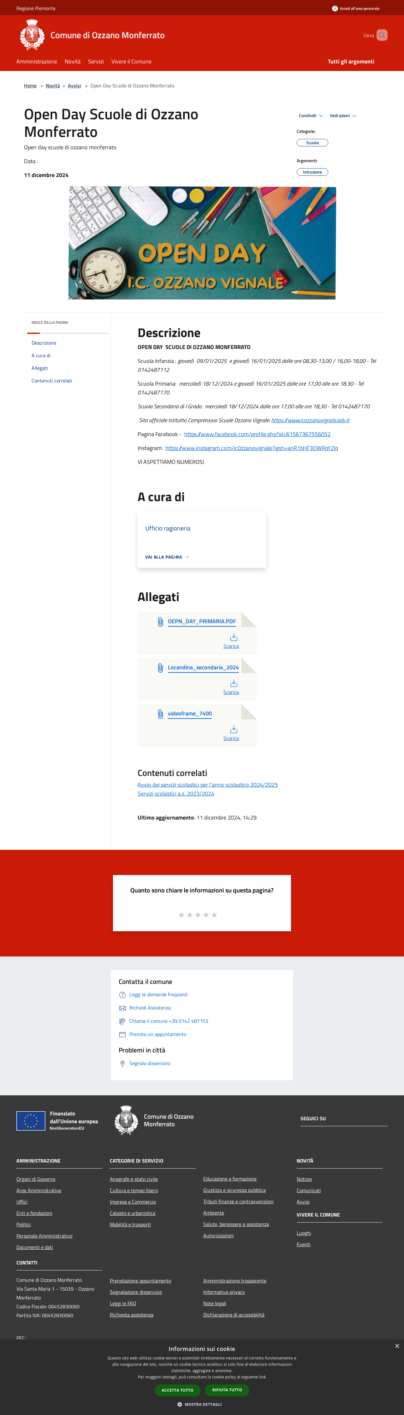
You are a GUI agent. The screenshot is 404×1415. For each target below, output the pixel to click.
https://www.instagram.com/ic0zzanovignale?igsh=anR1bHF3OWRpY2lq (251, 448)
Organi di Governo (35, 1179)
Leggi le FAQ (123, 1303)
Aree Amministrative (38, 1190)
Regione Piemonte (36, 8)
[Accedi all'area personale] (356, 8)
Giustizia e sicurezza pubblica (234, 1190)
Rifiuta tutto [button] (227, 1390)
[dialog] (202, 1377)
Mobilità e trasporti (130, 1224)
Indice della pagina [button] (50, 322)
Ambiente (213, 1213)
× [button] (397, 1346)
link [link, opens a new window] (262, 1377)
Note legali (214, 1303)
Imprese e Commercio (133, 1201)
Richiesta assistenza (131, 1314)
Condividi (312, 116)
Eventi (304, 1244)
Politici (23, 1224)
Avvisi (74, 85)
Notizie (304, 1179)
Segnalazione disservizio (136, 1292)
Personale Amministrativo (44, 1236)
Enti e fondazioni (34, 1213)
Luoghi (304, 1233)
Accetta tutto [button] (177, 1390)
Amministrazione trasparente (234, 1280)
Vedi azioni (344, 116)
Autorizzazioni (218, 1235)
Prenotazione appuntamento (140, 1280)
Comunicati (309, 1190)
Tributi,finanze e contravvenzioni (238, 1201)
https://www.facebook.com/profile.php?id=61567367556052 (257, 434)
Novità (53, 85)
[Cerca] (380, 35)
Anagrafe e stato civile (134, 1179)
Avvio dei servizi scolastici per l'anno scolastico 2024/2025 (208, 784)
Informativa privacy (224, 1292)
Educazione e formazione (230, 1178)
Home (30, 85)
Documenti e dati (34, 1247)
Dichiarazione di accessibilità (233, 1314)
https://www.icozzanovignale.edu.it (310, 420)
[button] (202, 1404)
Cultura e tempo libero (134, 1190)
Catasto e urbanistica (132, 1213)
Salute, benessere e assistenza (236, 1224)
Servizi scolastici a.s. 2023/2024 (176, 793)
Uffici (21, 1201)
